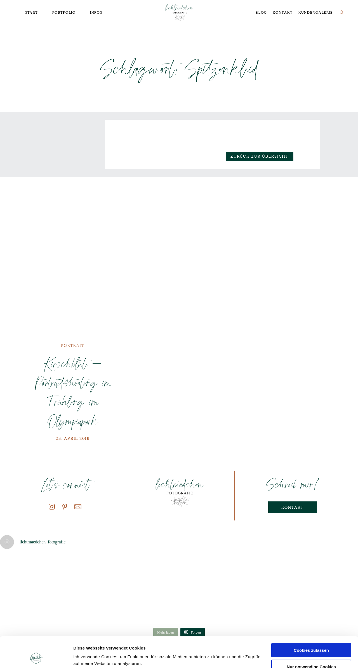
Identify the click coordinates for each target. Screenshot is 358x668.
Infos (96, 13)
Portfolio (64, 13)
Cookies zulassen (311, 621)
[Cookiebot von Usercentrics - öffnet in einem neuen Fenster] (36, 657)
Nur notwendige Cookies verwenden (311, 640)
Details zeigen (87, 657)
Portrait (72, 345)
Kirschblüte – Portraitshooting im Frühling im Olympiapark (72, 392)
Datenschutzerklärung (113, 641)
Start (31, 13)
